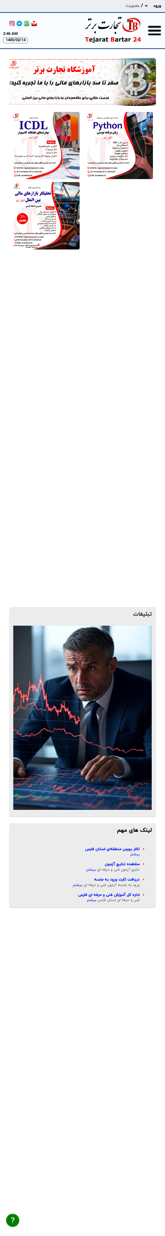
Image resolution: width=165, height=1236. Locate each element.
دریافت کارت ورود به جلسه (117, 879)
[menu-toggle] (154, 30)
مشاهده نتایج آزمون (122, 864)
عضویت (132, 6)
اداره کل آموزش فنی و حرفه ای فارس (109, 895)
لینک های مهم (134, 830)
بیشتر (135, 854)
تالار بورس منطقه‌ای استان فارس (112, 849)
